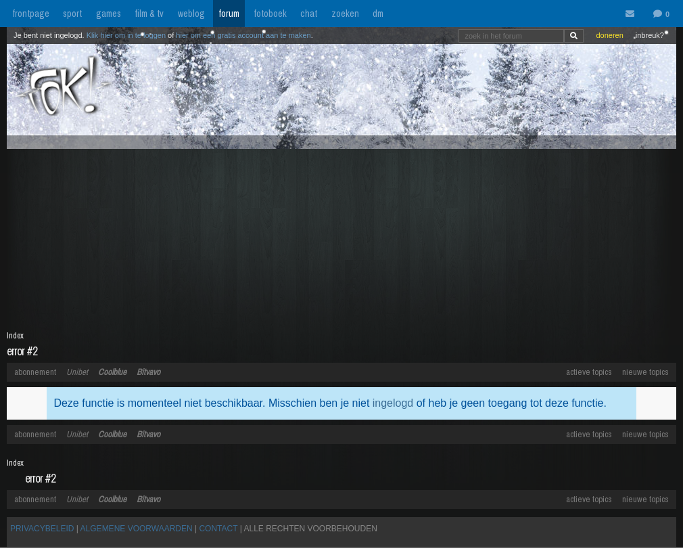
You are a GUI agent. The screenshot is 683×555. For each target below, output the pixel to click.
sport (72, 13)
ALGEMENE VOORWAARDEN (136, 528)
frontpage (30, 13)
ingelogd (393, 403)
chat (308, 13)
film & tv (149, 13)
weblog (191, 13)
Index (15, 335)
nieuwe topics (645, 372)
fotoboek (270, 13)
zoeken (345, 13)
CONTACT (218, 528)
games (108, 13)
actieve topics (589, 372)
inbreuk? (650, 35)
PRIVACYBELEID (42, 528)
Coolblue (112, 372)
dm (378, 13)
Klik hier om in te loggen (126, 35)
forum (228, 13)
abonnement (35, 372)
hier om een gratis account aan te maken (243, 35)
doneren (609, 35)
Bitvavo (148, 372)
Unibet (77, 372)
